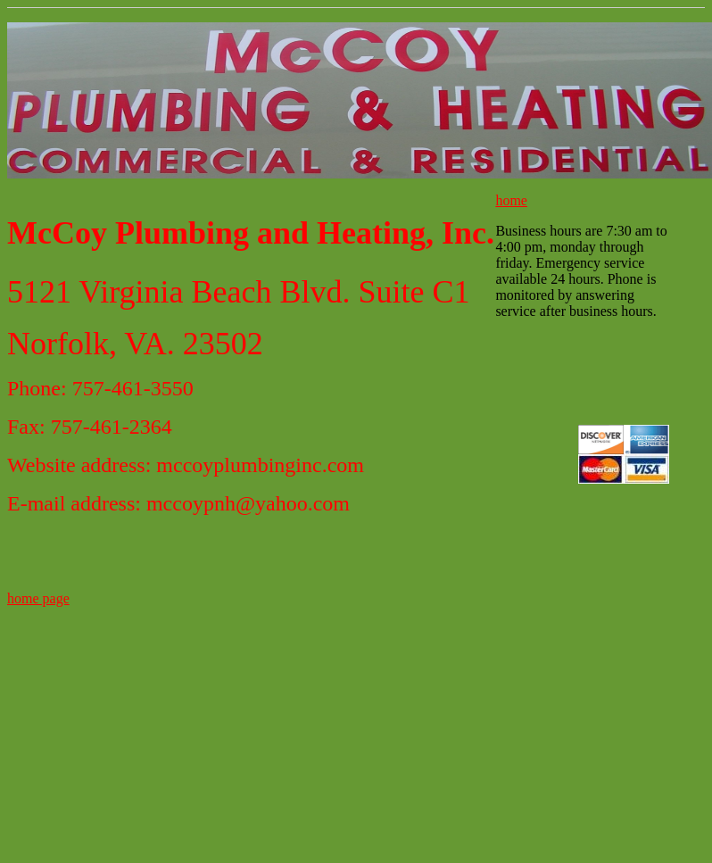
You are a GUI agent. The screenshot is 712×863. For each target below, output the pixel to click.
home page (38, 598)
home (511, 200)
